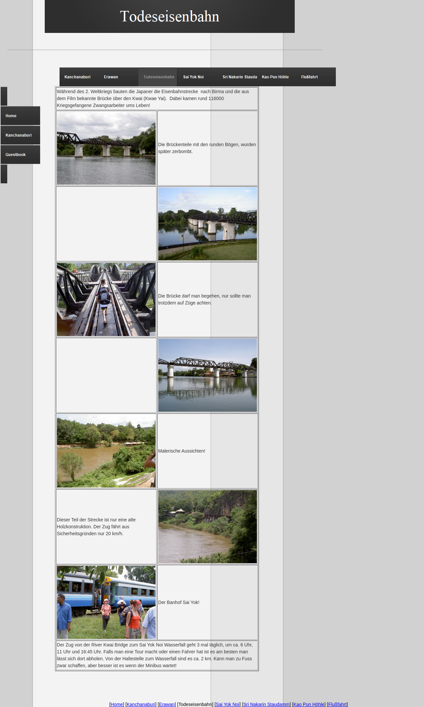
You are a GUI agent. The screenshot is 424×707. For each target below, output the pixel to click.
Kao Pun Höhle (308, 704)
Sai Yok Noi (227, 704)
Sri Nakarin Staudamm (266, 704)
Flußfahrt (337, 704)
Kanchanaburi (141, 704)
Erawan (166, 704)
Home (117, 704)
